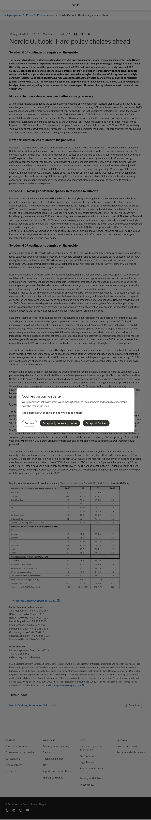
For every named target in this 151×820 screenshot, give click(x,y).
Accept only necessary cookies (60, 423)
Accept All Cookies (96, 423)
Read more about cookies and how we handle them (52, 412)
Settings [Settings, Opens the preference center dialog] (29, 423)
